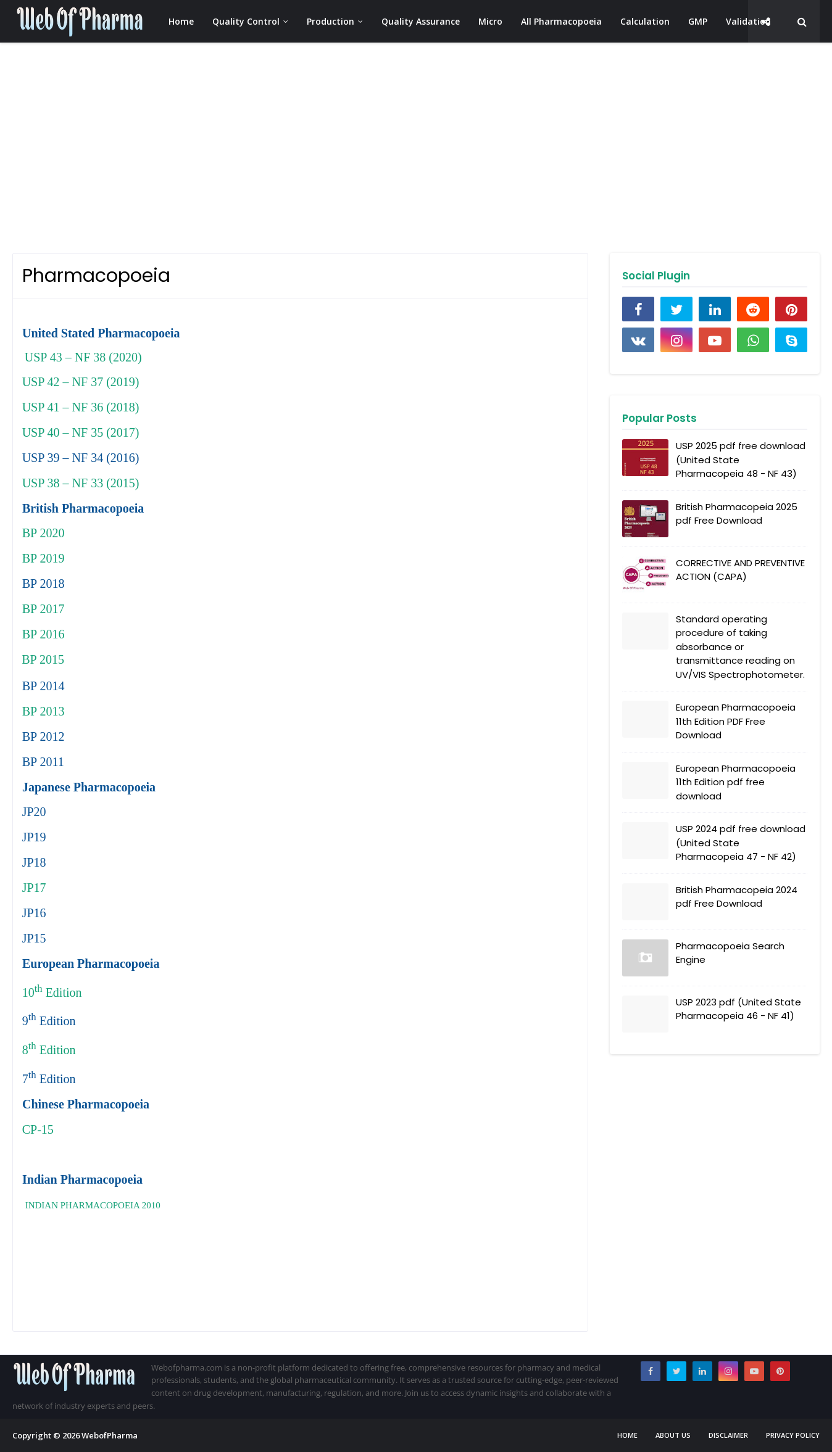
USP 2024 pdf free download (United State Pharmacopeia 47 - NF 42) (740, 842)
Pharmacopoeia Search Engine (730, 953)
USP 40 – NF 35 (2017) (80, 432)
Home (627, 1435)
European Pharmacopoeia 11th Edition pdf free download (736, 782)
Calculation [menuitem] (645, 21)
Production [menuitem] (330, 21)
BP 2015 (43, 659)
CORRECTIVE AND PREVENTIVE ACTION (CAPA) (740, 570)
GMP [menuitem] (697, 21)
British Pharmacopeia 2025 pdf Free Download (736, 513)
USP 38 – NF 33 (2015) (80, 483)
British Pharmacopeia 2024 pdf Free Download (736, 896)
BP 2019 (43, 558)
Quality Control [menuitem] (246, 21)
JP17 (34, 887)
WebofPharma (109, 1435)
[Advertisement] (382, 148)
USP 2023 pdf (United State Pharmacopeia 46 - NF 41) (738, 1009)
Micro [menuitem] (490, 21)
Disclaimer (728, 1435)
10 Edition (52, 992)
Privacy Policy (793, 1435)
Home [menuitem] (181, 21)
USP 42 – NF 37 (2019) (80, 382)
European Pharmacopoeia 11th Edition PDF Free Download (736, 721)
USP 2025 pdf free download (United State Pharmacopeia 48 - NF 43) (740, 459)
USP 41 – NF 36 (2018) (80, 407)
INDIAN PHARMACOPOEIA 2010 (92, 1205)
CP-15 (38, 1129)
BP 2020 (43, 533)
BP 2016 (43, 634)
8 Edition (49, 1050)
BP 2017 (43, 609)
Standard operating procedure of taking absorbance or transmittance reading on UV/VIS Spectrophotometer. (740, 647)
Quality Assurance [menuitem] (420, 21)
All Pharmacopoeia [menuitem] (561, 21)
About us (673, 1435)
